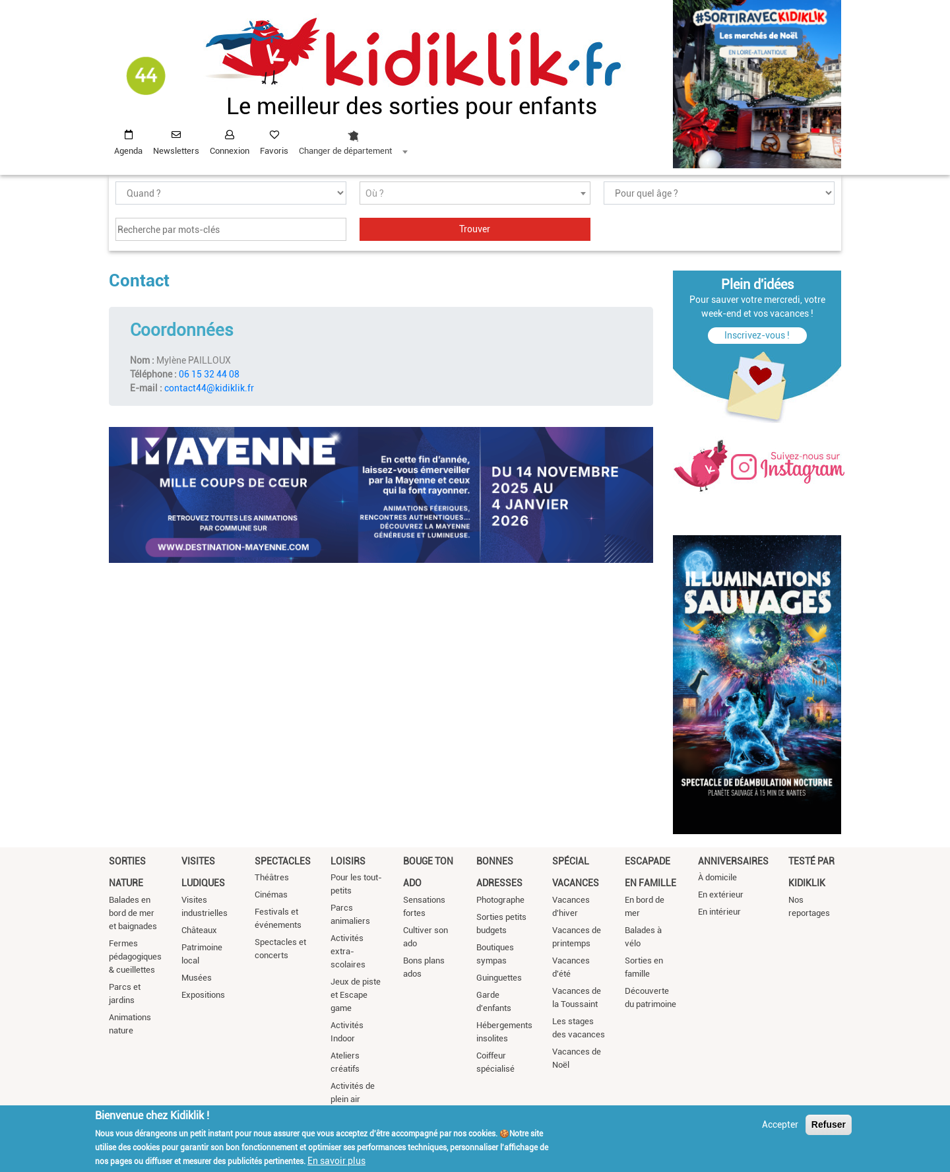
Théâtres (272, 877)
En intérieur (719, 912)
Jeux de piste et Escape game (356, 995)
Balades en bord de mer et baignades (133, 913)
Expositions (203, 995)
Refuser (828, 1124)
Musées (196, 978)
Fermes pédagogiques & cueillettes (135, 956)
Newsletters (176, 151)
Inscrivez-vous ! (757, 335)
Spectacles (283, 861)
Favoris (274, 151)
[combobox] (353, 139)
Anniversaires (733, 861)
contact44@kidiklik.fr (209, 388)
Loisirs (348, 861)
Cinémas (271, 894)
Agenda (128, 151)
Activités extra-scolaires (348, 951)
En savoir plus (336, 1161)
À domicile (717, 877)
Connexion (229, 151)
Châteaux (199, 930)
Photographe (500, 900)
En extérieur (721, 894)
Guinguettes (499, 978)
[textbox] (475, 193)
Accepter (780, 1124)
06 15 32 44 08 (209, 374)
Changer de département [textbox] (345, 151)
